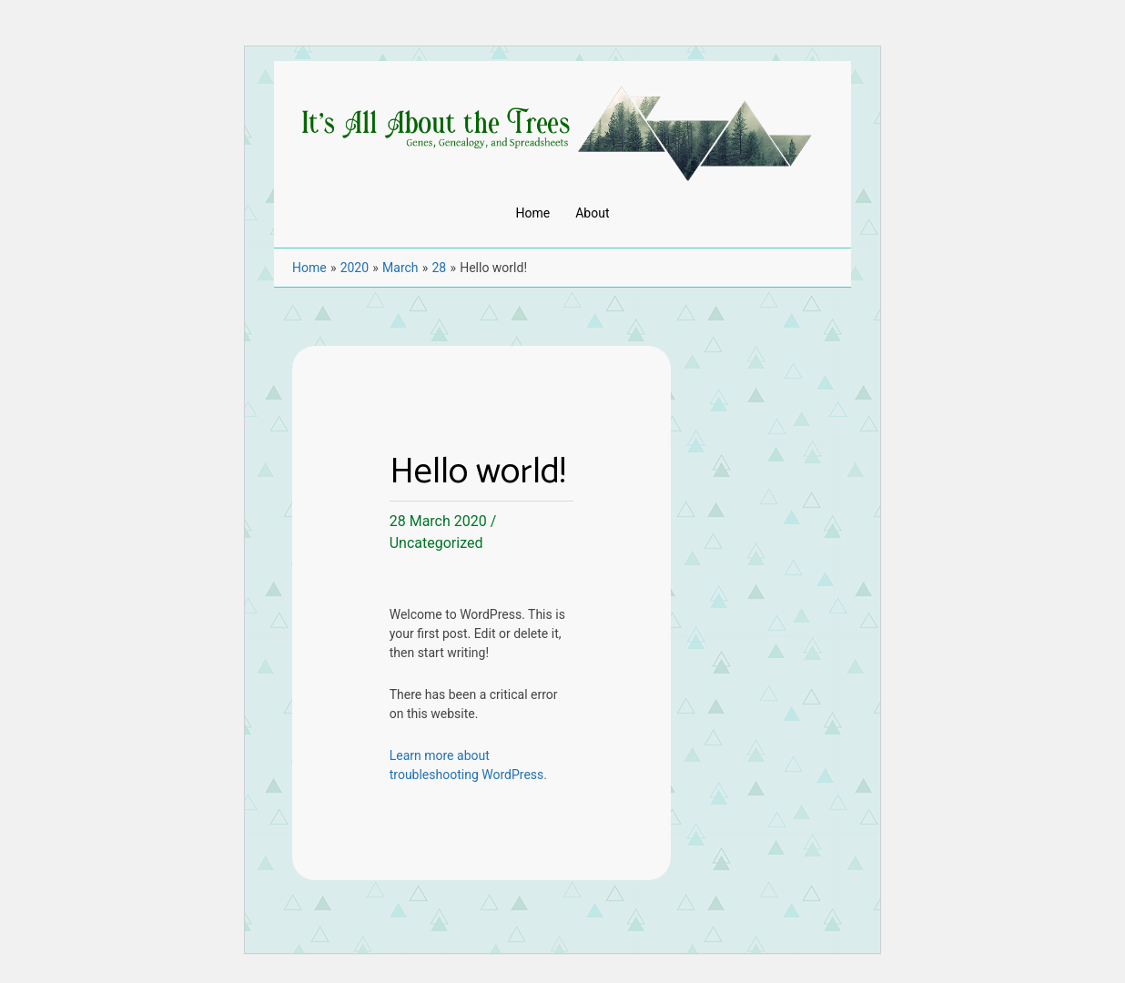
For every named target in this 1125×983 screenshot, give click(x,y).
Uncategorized (436, 543)
